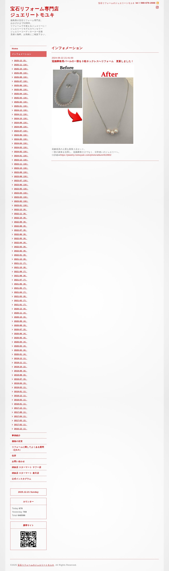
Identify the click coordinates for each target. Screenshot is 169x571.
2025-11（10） (21, 65)
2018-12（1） (20, 396)
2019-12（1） (20, 358)
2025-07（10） (21, 81)
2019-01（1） (20, 391)
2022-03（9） (20, 247)
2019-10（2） (20, 367)
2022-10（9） (20, 218)
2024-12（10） (21, 110)
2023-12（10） (21, 160)
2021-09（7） (20, 272)
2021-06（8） (20, 284)
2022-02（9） (20, 251)
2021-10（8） (20, 267)
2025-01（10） (21, 106)
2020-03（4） (20, 346)
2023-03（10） (21, 197)
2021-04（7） (20, 292)
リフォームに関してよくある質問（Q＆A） (28, 448)
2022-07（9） (20, 230)
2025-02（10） (21, 102)
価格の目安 (17, 441)
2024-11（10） (21, 114)
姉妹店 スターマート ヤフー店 (26, 467)
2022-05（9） (20, 238)
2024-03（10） (21, 147)
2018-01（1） (20, 404)
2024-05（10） (21, 139)
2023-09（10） (21, 172)
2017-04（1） (20, 416)
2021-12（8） (20, 259)
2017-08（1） (20, 412)
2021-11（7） (20, 263)
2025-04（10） (21, 94)
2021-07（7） (20, 280)
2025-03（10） (21, 98)
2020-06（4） (20, 334)
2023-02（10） (21, 201)
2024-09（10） (21, 123)
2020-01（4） (20, 354)
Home (15, 48)
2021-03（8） (20, 296)
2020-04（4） (20, 342)
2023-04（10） (21, 193)
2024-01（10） (21, 156)
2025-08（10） (21, 77)
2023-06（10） (21, 185)
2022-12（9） (20, 209)
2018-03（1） (20, 400)
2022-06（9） (20, 234)
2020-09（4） (20, 321)
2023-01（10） (21, 205)
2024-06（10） (21, 135)
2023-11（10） (21, 164)
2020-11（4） (20, 313)
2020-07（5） (20, 329)
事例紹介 (16, 435)
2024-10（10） (21, 118)
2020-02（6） (20, 350)
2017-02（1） (20, 425)
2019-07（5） (20, 379)
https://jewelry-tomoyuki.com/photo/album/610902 (85, 155)
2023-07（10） (21, 181)
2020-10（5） (20, 317)
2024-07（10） (21, 131)
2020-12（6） (20, 309)
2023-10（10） (21, 168)
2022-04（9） (20, 243)
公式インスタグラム (21, 479)
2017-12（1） (20, 408)
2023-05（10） (21, 189)
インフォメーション (21, 54)
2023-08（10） (21, 176)
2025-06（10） (21, 85)
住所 (14, 456)
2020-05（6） (20, 338)
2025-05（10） (21, 90)
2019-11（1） (20, 363)
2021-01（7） (20, 305)
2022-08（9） (20, 226)
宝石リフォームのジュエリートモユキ (36, 565)
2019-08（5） (20, 375)
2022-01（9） (20, 255)
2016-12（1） (20, 429)
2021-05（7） (20, 288)
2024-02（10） (21, 152)
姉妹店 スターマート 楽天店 (25, 473)
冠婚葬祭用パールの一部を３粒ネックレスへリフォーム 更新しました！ (93, 61)
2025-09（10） (21, 73)
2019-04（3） (20, 383)
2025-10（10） (21, 69)
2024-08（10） (21, 127)
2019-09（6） (20, 371)
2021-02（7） (20, 300)
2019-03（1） (20, 387)
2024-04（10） (21, 143)
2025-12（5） (20, 61)
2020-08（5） (20, 325)
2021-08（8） (20, 276)
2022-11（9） (20, 214)
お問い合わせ (18, 461)
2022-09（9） (20, 222)
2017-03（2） (20, 420)
